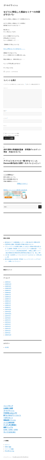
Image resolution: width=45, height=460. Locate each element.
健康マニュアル (8, 427)
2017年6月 (8, 322)
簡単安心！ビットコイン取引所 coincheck (15, 190)
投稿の (8, 447)
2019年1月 (8, 282)
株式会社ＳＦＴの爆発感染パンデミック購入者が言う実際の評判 (22, 242)
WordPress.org (9, 451)
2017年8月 (8, 318)
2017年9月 (8, 316)
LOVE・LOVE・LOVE (10, 430)
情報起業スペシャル (9, 420)
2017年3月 (8, 328)
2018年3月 (8, 303)
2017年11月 (8, 311)
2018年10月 (8, 288)
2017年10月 (8, 313)
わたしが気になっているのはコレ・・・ (14, 48)
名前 (5, 111)
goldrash (8, 71)
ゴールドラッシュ (10, 5)
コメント (5, 88)
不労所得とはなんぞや (10, 413)
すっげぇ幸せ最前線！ (10, 425)
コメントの (9, 449)
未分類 (7, 347)
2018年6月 (8, 297)
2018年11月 (8, 286)
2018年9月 (8, 290)
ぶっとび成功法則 (8, 422)
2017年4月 (8, 326)
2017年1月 (7, 333)
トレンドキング (8, 406)
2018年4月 (8, 301)
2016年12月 (8, 335)
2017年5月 (8, 324)
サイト (5, 125)
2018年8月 (8, 292)
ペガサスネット (8, 418)
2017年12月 (8, 309)
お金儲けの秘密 (8, 408)
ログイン (7, 444)
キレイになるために (9, 432)
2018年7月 (8, 294)
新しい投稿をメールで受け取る (12, 135)
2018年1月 (8, 307)
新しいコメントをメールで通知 (12, 133)
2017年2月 (8, 330)
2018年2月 (8, 305)
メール (5, 118)
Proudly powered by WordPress (20, 457)
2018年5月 (8, 299)
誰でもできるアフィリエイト (12, 415)
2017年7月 (8, 320)
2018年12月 (8, 284)
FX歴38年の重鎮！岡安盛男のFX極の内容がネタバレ (19, 244)
